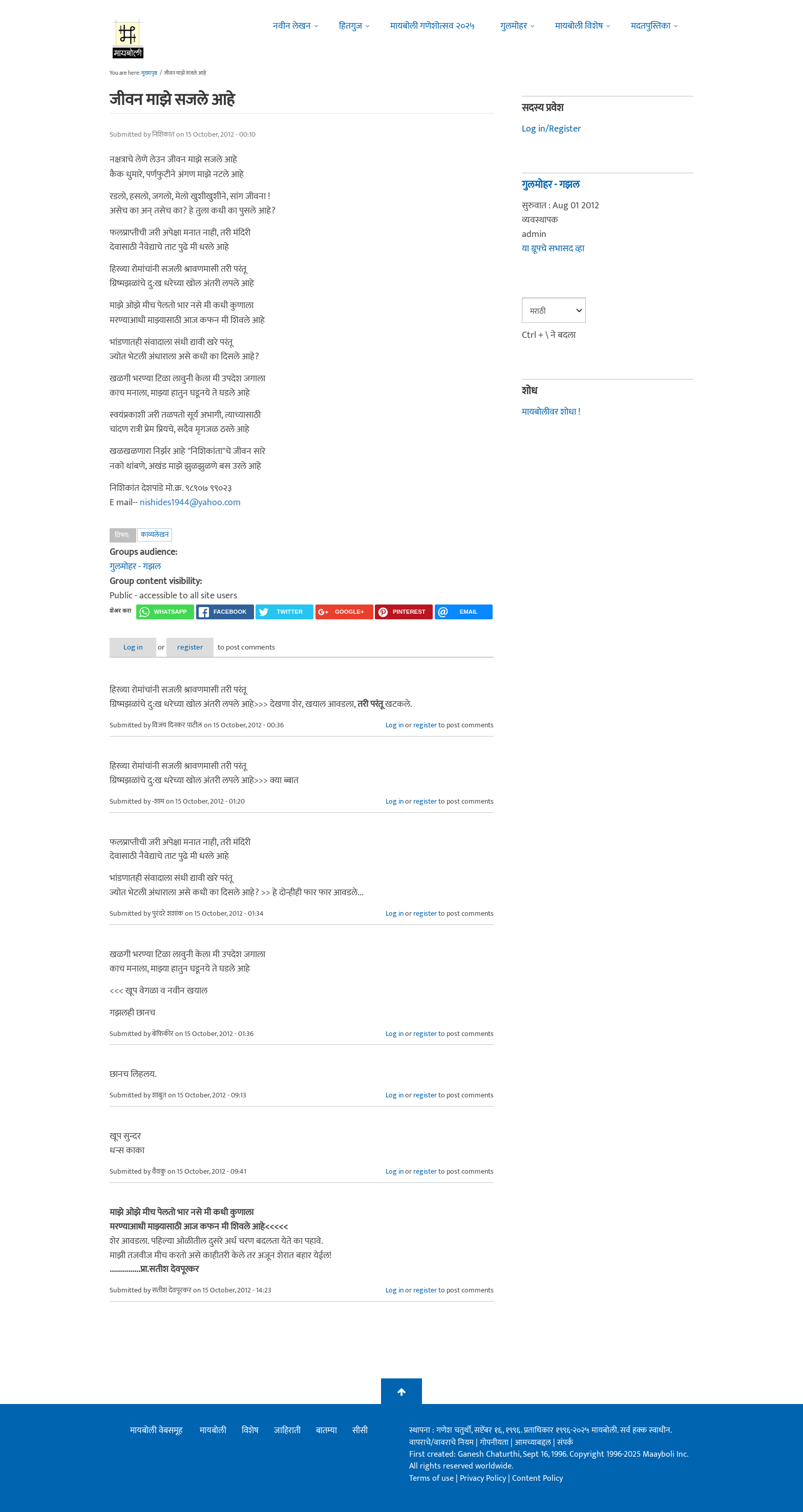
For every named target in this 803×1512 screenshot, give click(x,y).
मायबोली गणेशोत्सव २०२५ (432, 26)
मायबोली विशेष (579, 26)
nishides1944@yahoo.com (190, 502)
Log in (136, 646)
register (200, 646)
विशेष (250, 1430)
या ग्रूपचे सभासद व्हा (553, 248)
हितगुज (350, 26)
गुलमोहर (513, 26)
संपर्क (565, 1442)
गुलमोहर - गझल (135, 566)
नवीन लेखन (292, 26)
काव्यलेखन (154, 534)
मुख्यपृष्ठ (149, 73)
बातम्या (326, 1430)
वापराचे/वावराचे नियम (441, 1442)
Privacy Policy (484, 1477)
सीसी (360, 1430)
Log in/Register (551, 129)
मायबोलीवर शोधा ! (551, 411)
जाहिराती (287, 1430)
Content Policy (537, 1477)
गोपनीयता (495, 1442)
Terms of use (431, 1477)
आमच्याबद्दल (534, 1442)
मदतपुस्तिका (650, 26)
